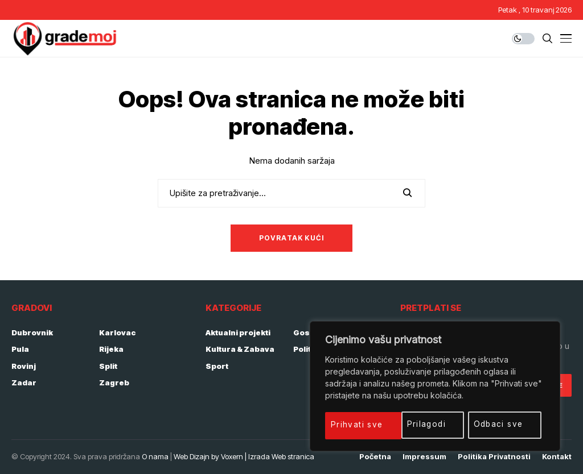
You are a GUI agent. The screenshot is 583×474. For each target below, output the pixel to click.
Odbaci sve (423, 424)
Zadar (23, 382)
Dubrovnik (32, 332)
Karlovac (117, 332)
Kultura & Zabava (240, 349)
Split (108, 366)
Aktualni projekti (238, 332)
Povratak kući (292, 238)
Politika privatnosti (494, 456)
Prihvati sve (501, 424)
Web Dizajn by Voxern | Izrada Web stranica (244, 456)
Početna (375, 456)
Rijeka (111, 349)
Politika (308, 349)
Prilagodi (351, 424)
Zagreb (114, 382)
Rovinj (23, 366)
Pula (20, 349)
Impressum (424, 456)
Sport (217, 366)
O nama (155, 456)
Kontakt (557, 456)
